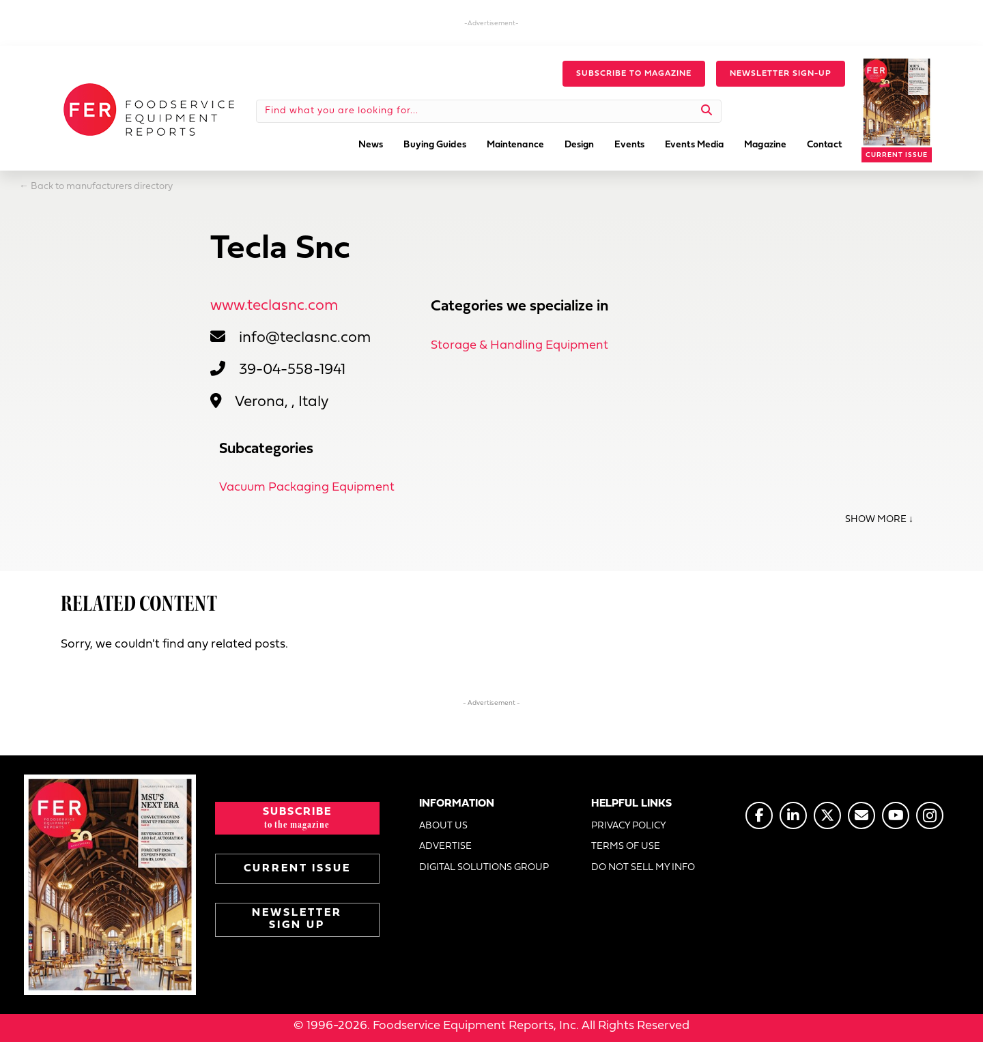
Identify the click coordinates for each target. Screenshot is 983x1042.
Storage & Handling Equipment (519, 345)
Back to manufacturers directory (102, 187)
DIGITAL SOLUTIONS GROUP (484, 868)
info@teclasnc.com (305, 338)
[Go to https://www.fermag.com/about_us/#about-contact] (861, 815)
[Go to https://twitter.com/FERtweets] (827, 815)
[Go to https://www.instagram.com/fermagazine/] (929, 815)
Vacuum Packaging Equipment (307, 487)
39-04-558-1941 (292, 370)
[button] (633, 74)
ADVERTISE (445, 846)
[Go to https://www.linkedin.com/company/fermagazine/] (793, 815)
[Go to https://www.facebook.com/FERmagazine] (759, 815)
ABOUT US (443, 826)
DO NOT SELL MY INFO (643, 868)
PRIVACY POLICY (628, 826)
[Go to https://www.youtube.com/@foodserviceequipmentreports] (895, 815)
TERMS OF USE (625, 846)
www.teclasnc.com (274, 306)
